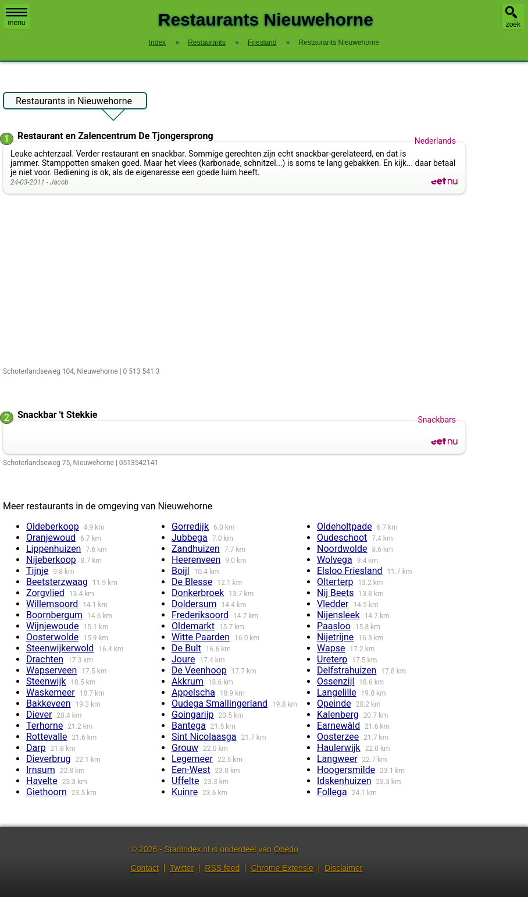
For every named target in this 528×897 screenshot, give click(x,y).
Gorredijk (190, 526)
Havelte (42, 780)
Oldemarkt (193, 626)
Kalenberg (338, 714)
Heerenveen (196, 559)
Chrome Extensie (282, 868)
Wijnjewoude (52, 626)
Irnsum (40, 769)
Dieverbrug (48, 758)
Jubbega (190, 537)
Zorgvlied (45, 592)
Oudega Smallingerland (219, 703)
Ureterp (332, 659)
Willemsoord (52, 603)
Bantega (189, 725)
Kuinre (185, 791)
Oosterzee (338, 736)
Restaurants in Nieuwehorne (74, 102)
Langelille (336, 692)
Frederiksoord (200, 615)
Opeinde (334, 703)
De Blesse (192, 581)
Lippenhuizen (53, 548)
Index (157, 42)
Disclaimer (343, 868)
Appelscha (193, 692)
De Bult (186, 648)
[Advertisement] (237, 281)
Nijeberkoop (51, 559)
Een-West (191, 769)
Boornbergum (54, 615)
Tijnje (37, 570)
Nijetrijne (335, 637)
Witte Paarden (201, 637)
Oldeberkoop (52, 526)
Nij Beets (335, 592)
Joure (183, 659)
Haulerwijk (339, 747)
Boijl (181, 570)
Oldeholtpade (344, 526)
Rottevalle (46, 736)
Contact (145, 868)
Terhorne (44, 725)
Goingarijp (193, 714)
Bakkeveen (48, 703)
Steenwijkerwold (60, 648)
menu (16, 17)
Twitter (182, 868)
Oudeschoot (342, 537)
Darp (36, 747)
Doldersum (194, 603)
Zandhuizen (196, 548)
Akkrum (188, 681)
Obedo (286, 849)
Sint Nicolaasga (204, 736)
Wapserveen (51, 670)
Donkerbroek (198, 592)
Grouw (185, 747)
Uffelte (185, 780)
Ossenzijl (335, 681)
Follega (332, 791)
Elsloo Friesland (350, 570)
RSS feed (222, 868)
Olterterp (335, 581)
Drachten (44, 659)
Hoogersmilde (346, 769)
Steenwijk (46, 681)
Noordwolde (342, 548)
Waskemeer (50, 692)
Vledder (333, 603)
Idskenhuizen (344, 780)
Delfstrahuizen (346, 670)
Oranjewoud (51, 537)
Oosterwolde (52, 637)
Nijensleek (338, 615)
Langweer (337, 758)
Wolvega (334, 559)
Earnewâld (338, 725)
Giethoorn (46, 791)
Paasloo (334, 626)
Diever (39, 714)
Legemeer (192, 758)
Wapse (331, 648)
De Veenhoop (199, 670)
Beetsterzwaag (57, 581)
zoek (513, 24)
